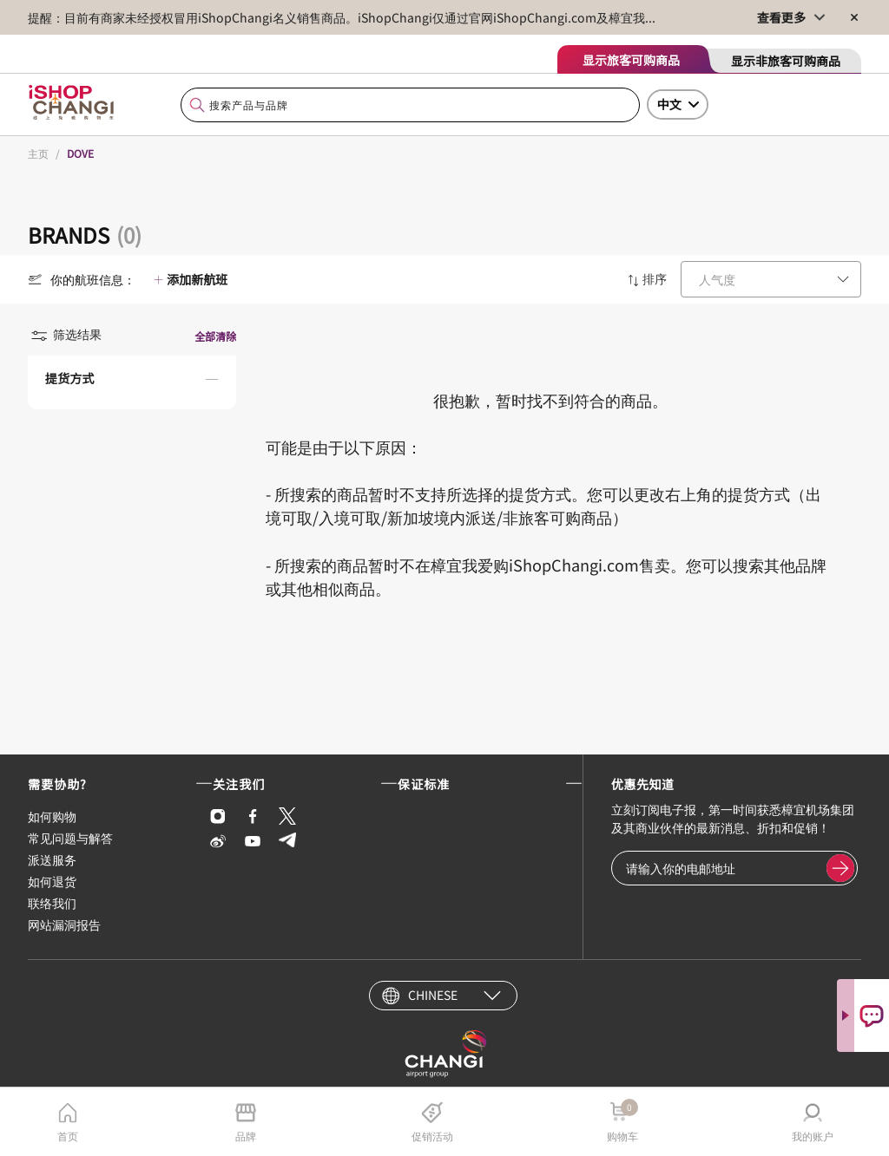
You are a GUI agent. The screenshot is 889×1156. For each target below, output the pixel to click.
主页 (38, 153)
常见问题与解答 (70, 837)
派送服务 (52, 859)
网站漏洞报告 (64, 924)
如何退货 (52, 881)
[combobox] (410, 105)
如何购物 (52, 816)
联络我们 (52, 902)
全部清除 (215, 336)
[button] (132, 382)
